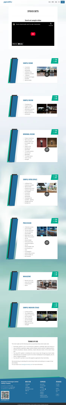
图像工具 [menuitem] (27, 390)
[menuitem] (59, 2)
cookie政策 (42, 389)
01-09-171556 (10, 385)
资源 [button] (56, 2)
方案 (49, 2)
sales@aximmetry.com (27, 364)
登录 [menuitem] (57, 394)
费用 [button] (53, 2)
